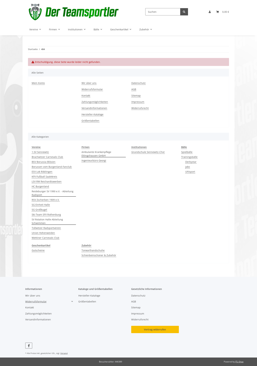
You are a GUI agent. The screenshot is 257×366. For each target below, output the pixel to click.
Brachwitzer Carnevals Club (47, 157)
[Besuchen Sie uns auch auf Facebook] (28, 346)
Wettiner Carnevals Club (45, 237)
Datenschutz (138, 83)
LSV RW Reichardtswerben (47, 181)
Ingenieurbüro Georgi (94, 160)
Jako (187, 166)
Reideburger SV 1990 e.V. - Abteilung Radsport (52, 193)
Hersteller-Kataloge (92, 114)
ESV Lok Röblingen (42, 171)
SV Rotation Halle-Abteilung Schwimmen (47, 221)
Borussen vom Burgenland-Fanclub (52, 166)
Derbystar (190, 161)
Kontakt (86, 95)
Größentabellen (90, 120)
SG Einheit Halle (41, 204)
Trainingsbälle (189, 157)
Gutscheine (38, 250)
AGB (133, 89)
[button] (209, 12)
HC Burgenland (40, 186)
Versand (64, 353)
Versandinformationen (94, 108)
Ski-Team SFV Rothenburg (46, 214)
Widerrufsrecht (140, 108)
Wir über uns (89, 83)
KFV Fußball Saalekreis (44, 176)
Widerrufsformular (92, 89)
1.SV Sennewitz (40, 152)
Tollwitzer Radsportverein (46, 228)
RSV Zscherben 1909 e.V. (46, 199)
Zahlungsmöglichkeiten (95, 101)
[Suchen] (162, 11)
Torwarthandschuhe (93, 250)
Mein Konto (38, 83)
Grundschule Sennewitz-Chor (148, 152)
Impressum (137, 101)
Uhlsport (190, 171)
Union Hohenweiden (43, 232)
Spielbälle (186, 152)
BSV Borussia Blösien (43, 161)
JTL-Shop (239, 361)
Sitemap (136, 95)
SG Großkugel (39, 209)
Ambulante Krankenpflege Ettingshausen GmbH (96, 153)
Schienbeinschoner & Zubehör (99, 255)
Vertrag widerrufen (155, 329)
